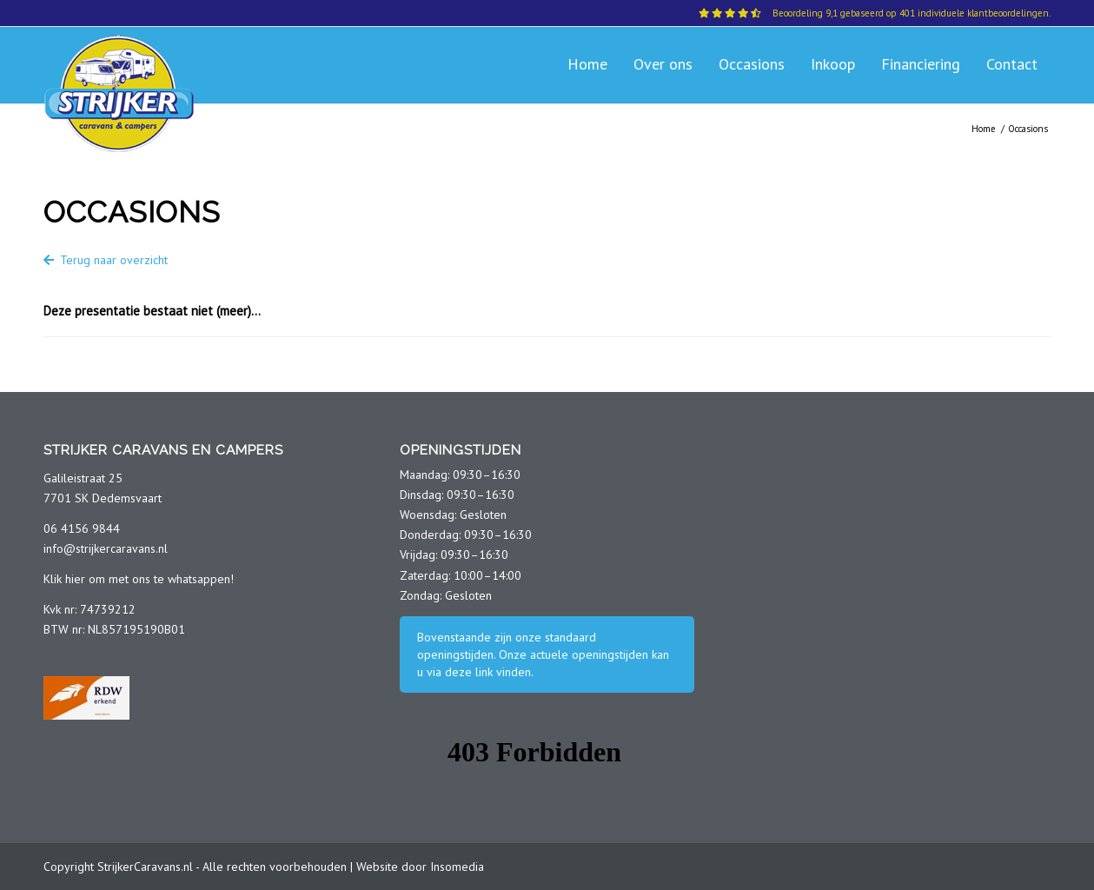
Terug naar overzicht (105, 260)
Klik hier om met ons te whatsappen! (138, 579)
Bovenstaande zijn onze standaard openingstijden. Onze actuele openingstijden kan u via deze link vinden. (543, 654)
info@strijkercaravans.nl (105, 548)
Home (983, 129)
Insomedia (457, 866)
